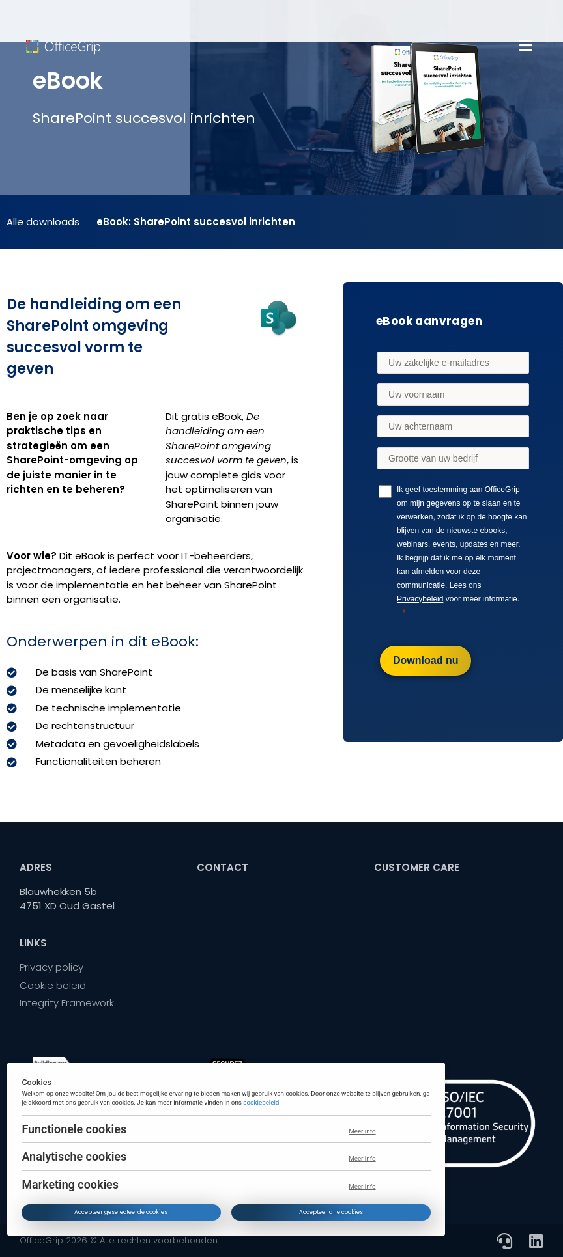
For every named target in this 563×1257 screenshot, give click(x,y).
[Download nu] (425, 661)
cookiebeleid (261, 1101)
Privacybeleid (420, 598)
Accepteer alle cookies (331, 1212)
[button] (525, 45)
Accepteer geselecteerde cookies (121, 1212)
